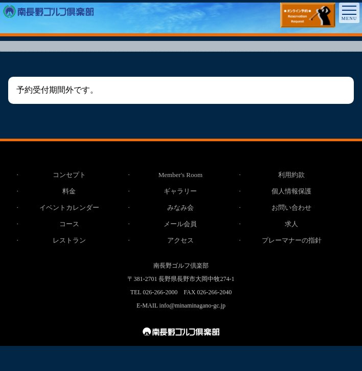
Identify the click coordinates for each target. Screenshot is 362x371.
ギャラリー (180, 191)
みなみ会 (180, 207)
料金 (69, 191)
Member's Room (180, 175)
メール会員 (180, 224)
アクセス (180, 240)
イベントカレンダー (69, 207)
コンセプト (69, 175)
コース (69, 224)
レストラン (69, 240)
